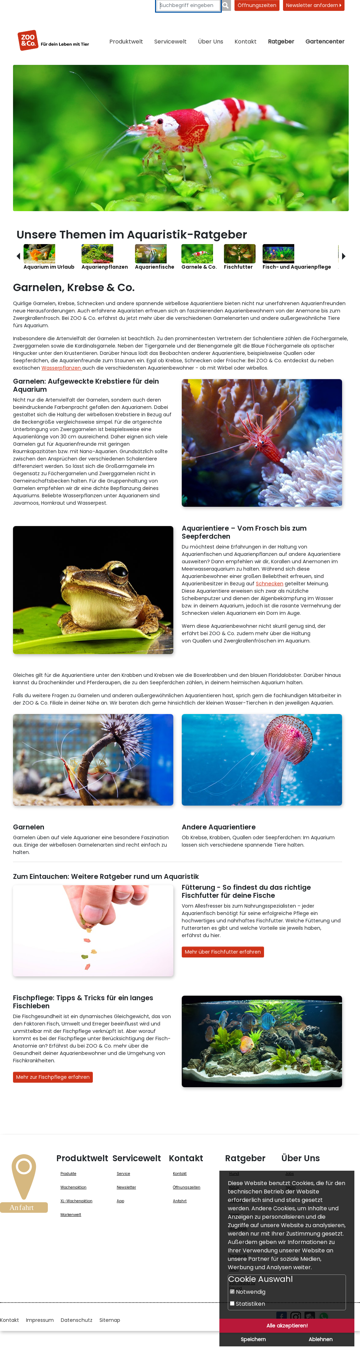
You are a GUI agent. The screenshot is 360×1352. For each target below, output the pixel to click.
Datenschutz (76, 1320)
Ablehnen (321, 1339)
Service (123, 1173)
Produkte (68, 1173)
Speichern (253, 1339)
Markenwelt (70, 1214)
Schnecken (269, 583)
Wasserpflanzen (61, 367)
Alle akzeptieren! (287, 1325)
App (120, 1201)
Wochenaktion (73, 1187)
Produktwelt (126, 42)
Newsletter (126, 1187)
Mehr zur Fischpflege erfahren (53, 1077)
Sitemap (109, 1320)
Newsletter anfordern (313, 5)
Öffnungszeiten (257, 5)
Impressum (40, 1320)
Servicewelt (170, 42)
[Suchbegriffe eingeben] (188, 5)
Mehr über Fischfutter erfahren (223, 951)
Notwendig (247, 1292)
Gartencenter (325, 42)
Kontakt (245, 42)
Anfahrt (180, 1201)
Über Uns (210, 42)
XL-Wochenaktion (76, 1201)
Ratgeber (281, 42)
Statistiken (247, 1304)
